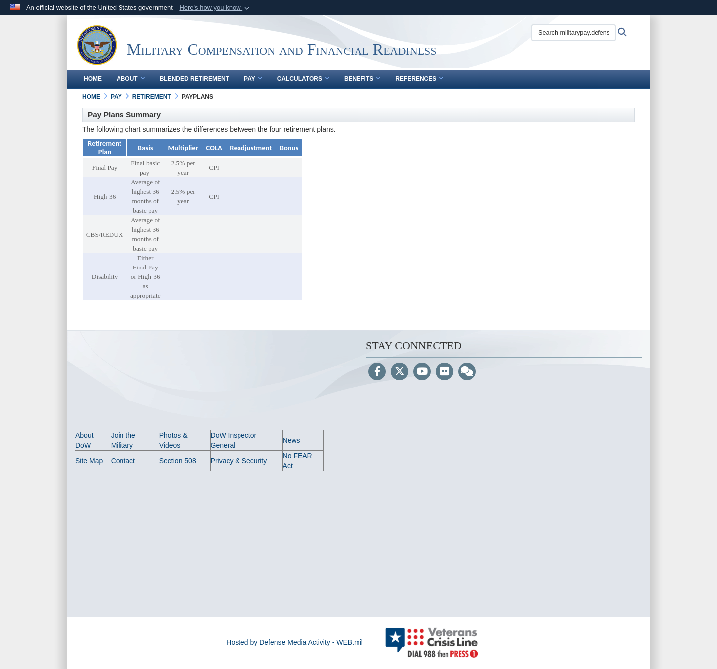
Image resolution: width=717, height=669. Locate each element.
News (291, 440)
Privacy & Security (239, 461)
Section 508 (177, 461)
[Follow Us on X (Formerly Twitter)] (399, 372)
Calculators (303, 78)
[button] (215, 8)
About (131, 78)
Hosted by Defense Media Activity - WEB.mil (294, 642)
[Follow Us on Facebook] (377, 372)
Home (93, 78)
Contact (123, 461)
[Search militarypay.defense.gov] (573, 32)
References (419, 78)
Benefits (362, 78)
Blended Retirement (194, 78)
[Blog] (467, 372)
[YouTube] (422, 372)
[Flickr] (444, 372)
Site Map (89, 461)
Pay (253, 78)
